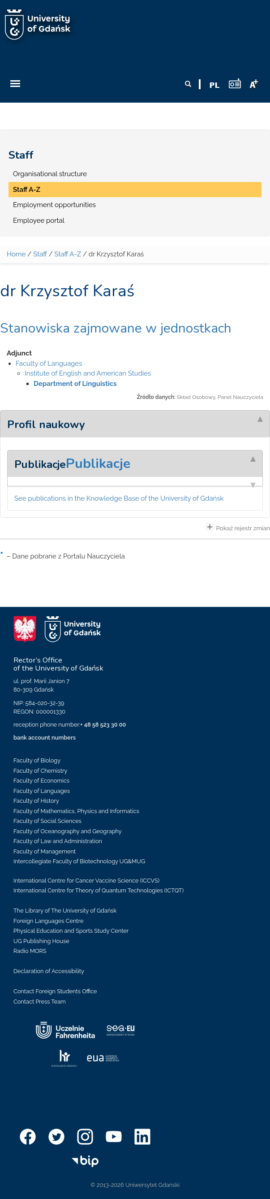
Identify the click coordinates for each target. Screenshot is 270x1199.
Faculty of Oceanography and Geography (67, 831)
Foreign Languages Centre (48, 921)
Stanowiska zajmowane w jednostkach (115, 328)
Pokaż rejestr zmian (238, 528)
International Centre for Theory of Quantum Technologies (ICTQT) (98, 890)
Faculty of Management (44, 851)
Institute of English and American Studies (88, 373)
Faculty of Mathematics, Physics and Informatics (76, 811)
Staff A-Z (26, 190)
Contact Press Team (39, 1001)
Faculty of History (36, 800)
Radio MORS (30, 951)
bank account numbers (44, 737)
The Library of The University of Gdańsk (64, 910)
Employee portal (38, 220)
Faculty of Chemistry (40, 770)
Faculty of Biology (36, 760)
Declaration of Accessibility (48, 971)
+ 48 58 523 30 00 (103, 724)
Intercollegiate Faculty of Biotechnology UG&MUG (79, 861)
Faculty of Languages (49, 363)
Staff (21, 155)
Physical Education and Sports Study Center (71, 930)
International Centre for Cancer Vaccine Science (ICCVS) (86, 880)
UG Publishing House (41, 941)
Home (16, 254)
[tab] (135, 423)
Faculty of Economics (41, 780)
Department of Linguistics (75, 384)
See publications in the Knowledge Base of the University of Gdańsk (119, 498)
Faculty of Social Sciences (47, 821)
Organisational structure (50, 174)
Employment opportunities (54, 205)
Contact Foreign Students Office (55, 991)
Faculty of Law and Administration (57, 841)
